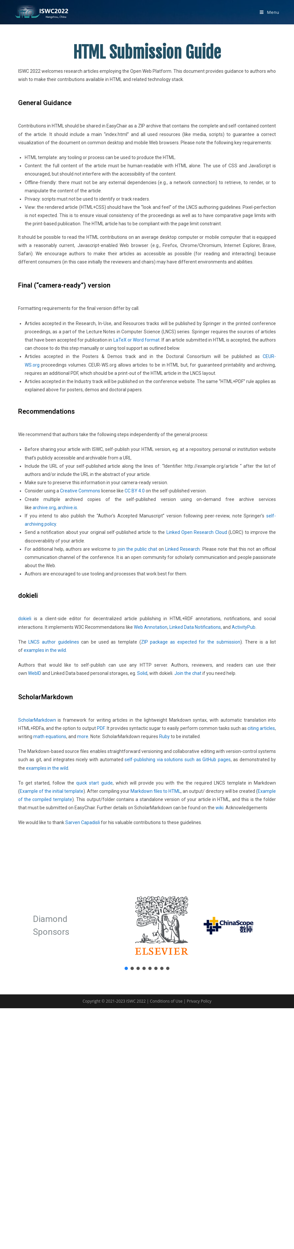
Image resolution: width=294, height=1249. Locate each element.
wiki (219, 807)
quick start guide (94, 783)
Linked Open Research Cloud (196, 532)
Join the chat (187, 673)
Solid (142, 673)
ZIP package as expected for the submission (190, 642)
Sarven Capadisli (82, 822)
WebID (34, 673)
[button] (126, 968)
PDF (100, 728)
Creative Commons (80, 490)
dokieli (24, 618)
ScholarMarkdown (37, 720)
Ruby (164, 736)
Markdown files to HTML (156, 791)
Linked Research (182, 549)
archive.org (44, 507)
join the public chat (137, 549)
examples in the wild (47, 768)
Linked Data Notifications (195, 627)
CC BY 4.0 (135, 490)
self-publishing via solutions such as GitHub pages (177, 759)
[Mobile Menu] (269, 12)
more (82, 736)
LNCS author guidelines (53, 642)
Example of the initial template (51, 791)
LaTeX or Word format (136, 340)
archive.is (67, 507)
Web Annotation (150, 627)
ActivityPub (243, 627)
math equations (49, 736)
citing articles (261, 728)
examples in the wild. (45, 650)
